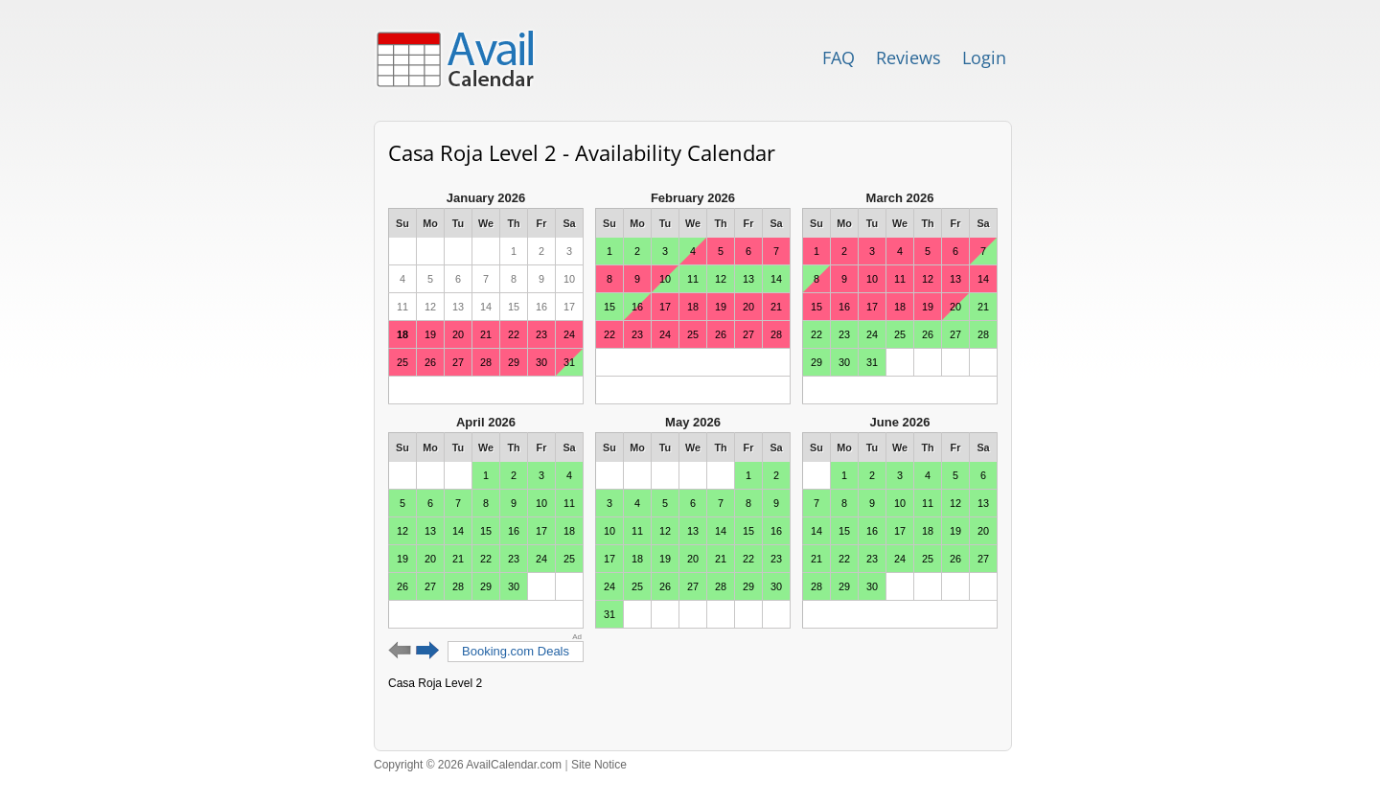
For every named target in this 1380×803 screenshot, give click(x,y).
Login (984, 57)
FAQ (838, 57)
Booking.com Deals (515, 651)
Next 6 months (428, 650)
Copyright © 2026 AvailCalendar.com (468, 764)
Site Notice (599, 764)
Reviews (908, 57)
